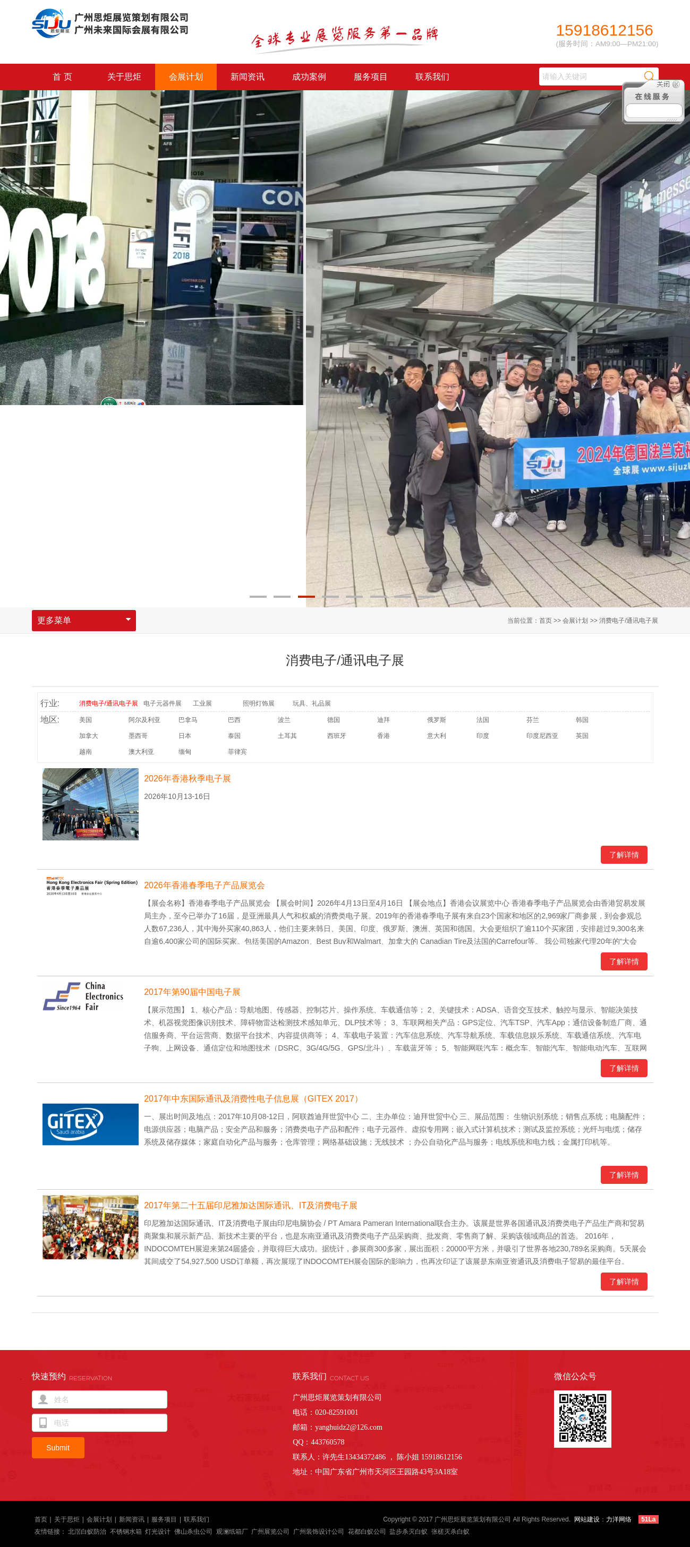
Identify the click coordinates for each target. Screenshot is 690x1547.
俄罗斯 (436, 720)
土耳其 (287, 736)
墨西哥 (138, 736)
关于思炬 (124, 76)
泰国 (234, 736)
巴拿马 (188, 720)
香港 (383, 736)
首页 (545, 620)
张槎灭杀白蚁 (450, 1531)
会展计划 (186, 76)
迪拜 (383, 720)
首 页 (62, 76)
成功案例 (309, 76)
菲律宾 (237, 751)
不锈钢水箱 (126, 1531)
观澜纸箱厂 (232, 1531)
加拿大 (88, 736)
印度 (482, 736)
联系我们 (432, 76)
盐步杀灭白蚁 (408, 1531)
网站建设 (587, 1519)
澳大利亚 (141, 751)
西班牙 (336, 736)
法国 (482, 720)
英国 (582, 736)
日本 (184, 736)
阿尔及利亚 (144, 720)
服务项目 (371, 76)
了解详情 (624, 854)
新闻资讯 (248, 76)
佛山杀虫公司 (193, 1531)
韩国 (582, 720)
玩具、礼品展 (312, 703)
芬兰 (532, 720)
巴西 (234, 720)
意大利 (436, 736)
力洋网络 (619, 1519)
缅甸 (184, 751)
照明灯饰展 (259, 703)
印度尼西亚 (542, 736)
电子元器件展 (162, 703)
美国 (85, 720)
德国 (333, 720)
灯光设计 (158, 1531)
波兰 (284, 720)
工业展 (202, 703)
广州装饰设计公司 (318, 1531)
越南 (85, 751)
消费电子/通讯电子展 (628, 620)
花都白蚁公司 (367, 1531)
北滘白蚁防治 (87, 1531)
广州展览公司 (270, 1531)
